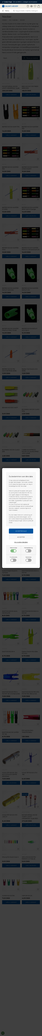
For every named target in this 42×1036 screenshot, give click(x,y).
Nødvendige (13, 549)
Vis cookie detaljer (21, 542)
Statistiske (28, 559)
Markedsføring (28, 549)
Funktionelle (13, 559)
